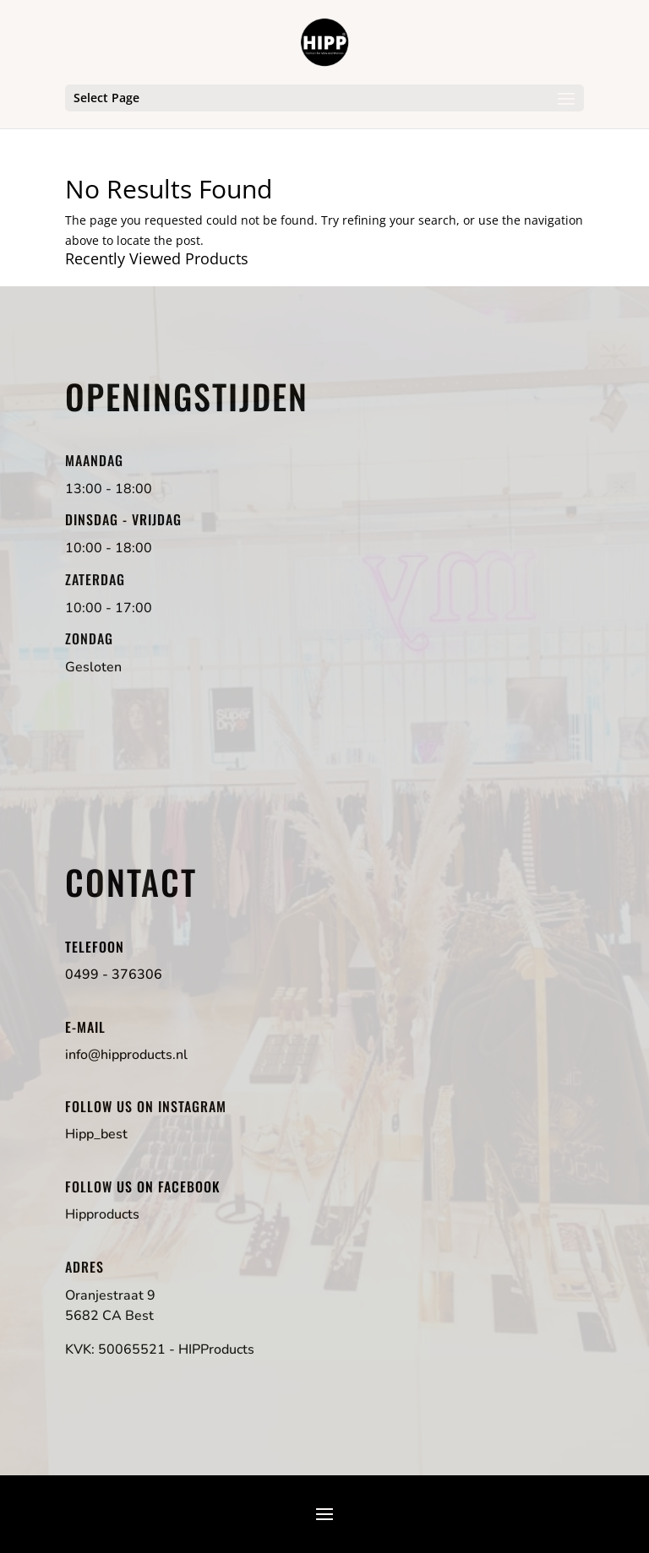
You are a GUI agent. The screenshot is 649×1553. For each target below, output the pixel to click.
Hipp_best (96, 1134)
